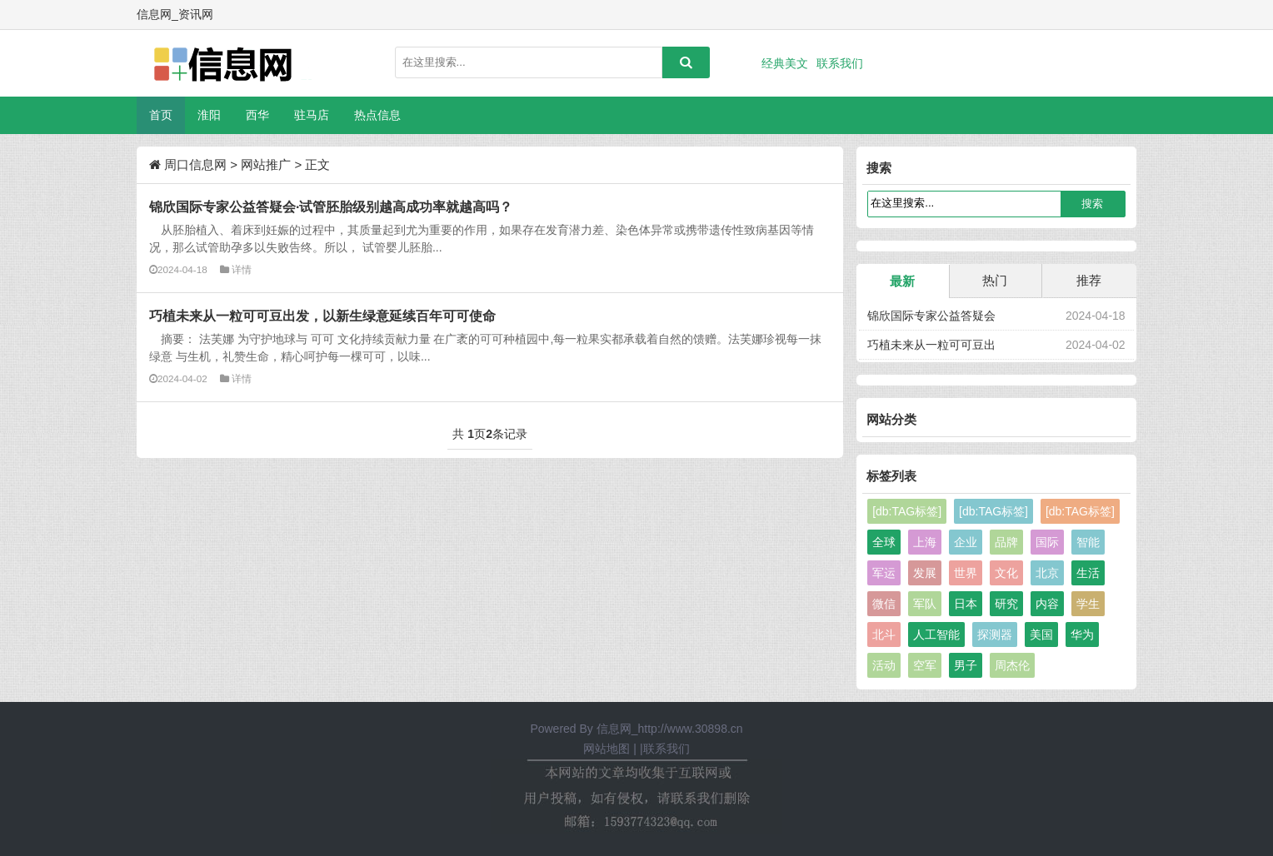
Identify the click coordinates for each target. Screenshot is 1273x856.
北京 (1047, 573)
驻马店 (311, 115)
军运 (884, 573)
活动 (884, 665)
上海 (924, 542)
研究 (1006, 603)
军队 (924, 603)
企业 (965, 542)
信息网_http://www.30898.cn (670, 728)
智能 (1088, 542)
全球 (884, 542)
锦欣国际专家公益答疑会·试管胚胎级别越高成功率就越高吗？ (330, 206)
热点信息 (377, 115)
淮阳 (209, 115)
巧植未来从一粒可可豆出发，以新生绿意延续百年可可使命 (322, 315)
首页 (160, 115)
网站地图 (606, 748)
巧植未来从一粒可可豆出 (931, 344)
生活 (1088, 573)
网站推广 (266, 164)
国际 (1047, 542)
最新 (902, 281)
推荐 (1088, 280)
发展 (924, 573)
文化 (1006, 573)
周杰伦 (1012, 665)
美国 (1041, 634)
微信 (884, 603)
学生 (1088, 603)
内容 (1047, 603)
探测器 (994, 634)
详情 (242, 269)
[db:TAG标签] (906, 511)
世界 (965, 573)
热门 (994, 280)
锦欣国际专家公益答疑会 (931, 315)
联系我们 (839, 63)
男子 (965, 665)
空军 (924, 665)
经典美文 (784, 63)
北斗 (884, 634)
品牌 (1006, 542)
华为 (1082, 634)
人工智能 (936, 634)
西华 (257, 115)
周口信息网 (195, 164)
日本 (965, 603)
